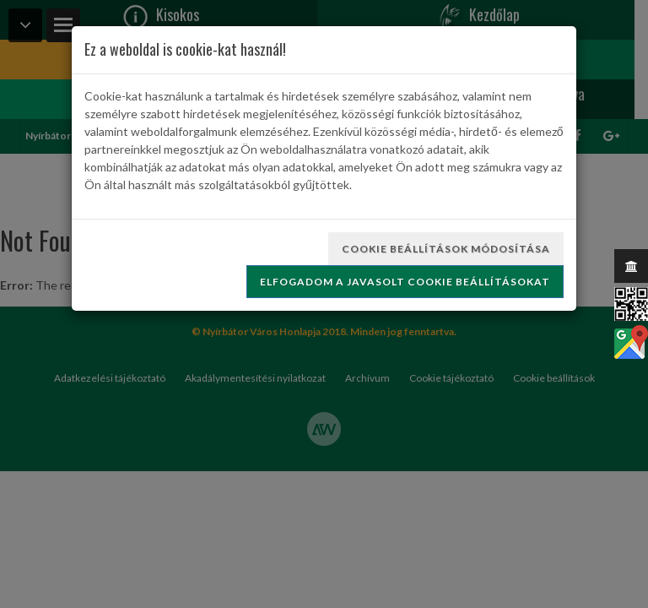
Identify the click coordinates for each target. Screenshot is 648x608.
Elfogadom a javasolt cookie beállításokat (405, 281)
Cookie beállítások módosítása (446, 248)
